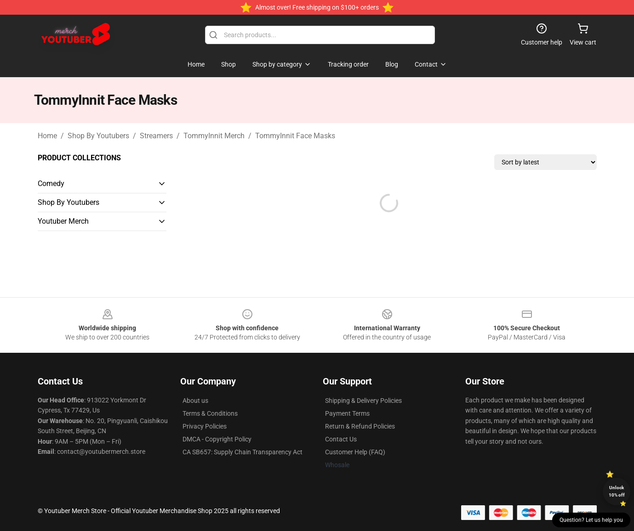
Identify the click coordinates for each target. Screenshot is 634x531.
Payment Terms (347, 413)
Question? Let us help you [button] (591, 520)
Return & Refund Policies (360, 426)
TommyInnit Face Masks (295, 135)
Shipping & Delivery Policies (363, 400)
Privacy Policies (205, 426)
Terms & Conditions (210, 413)
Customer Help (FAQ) (355, 452)
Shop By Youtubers (98, 135)
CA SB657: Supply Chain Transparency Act (243, 452)
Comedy (51, 183)
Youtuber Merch (63, 221)
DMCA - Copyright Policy (217, 439)
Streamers (156, 135)
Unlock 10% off (617, 491)
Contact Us (341, 439)
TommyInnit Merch (214, 135)
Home (47, 135)
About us (195, 400)
